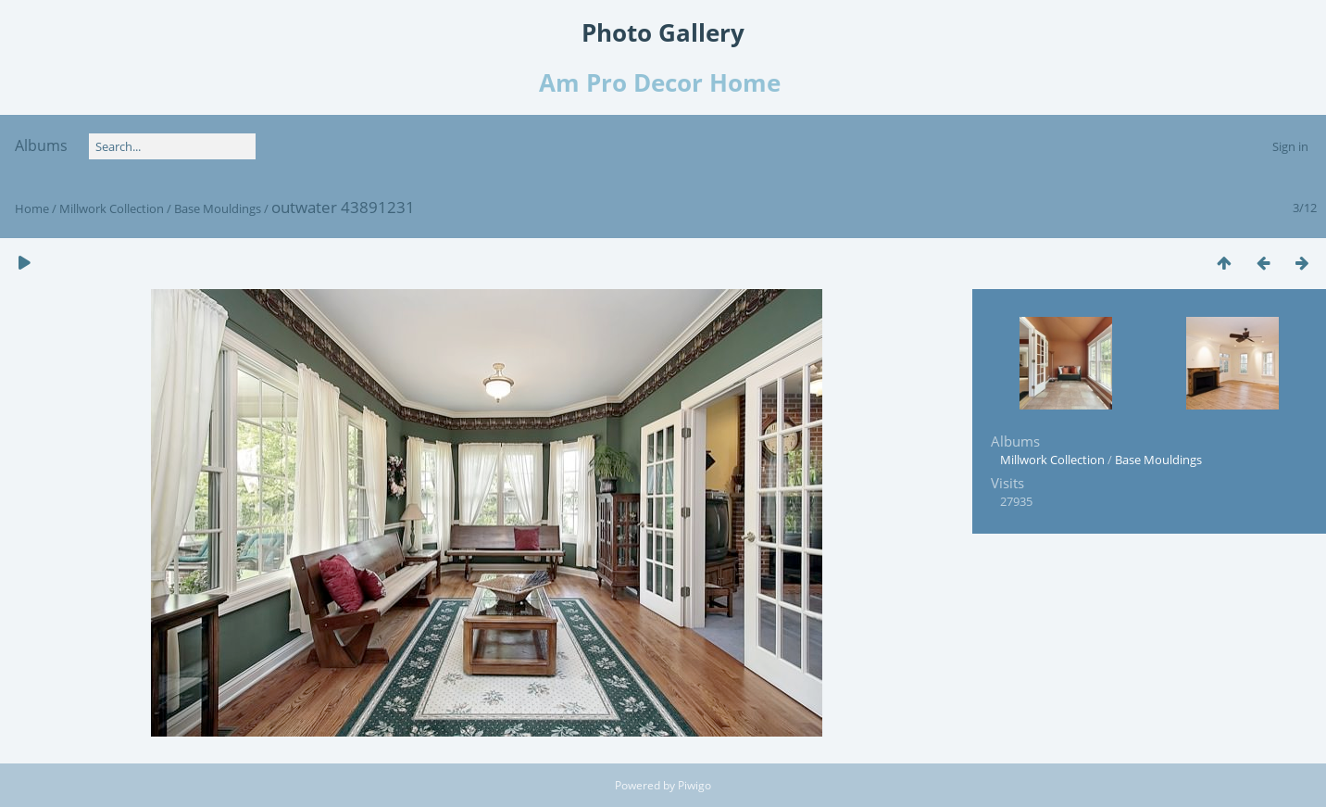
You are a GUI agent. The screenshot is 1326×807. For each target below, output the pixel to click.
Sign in (1290, 146)
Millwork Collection (111, 208)
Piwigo (694, 785)
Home (32, 208)
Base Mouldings (217, 208)
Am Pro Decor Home (663, 82)
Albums (41, 145)
